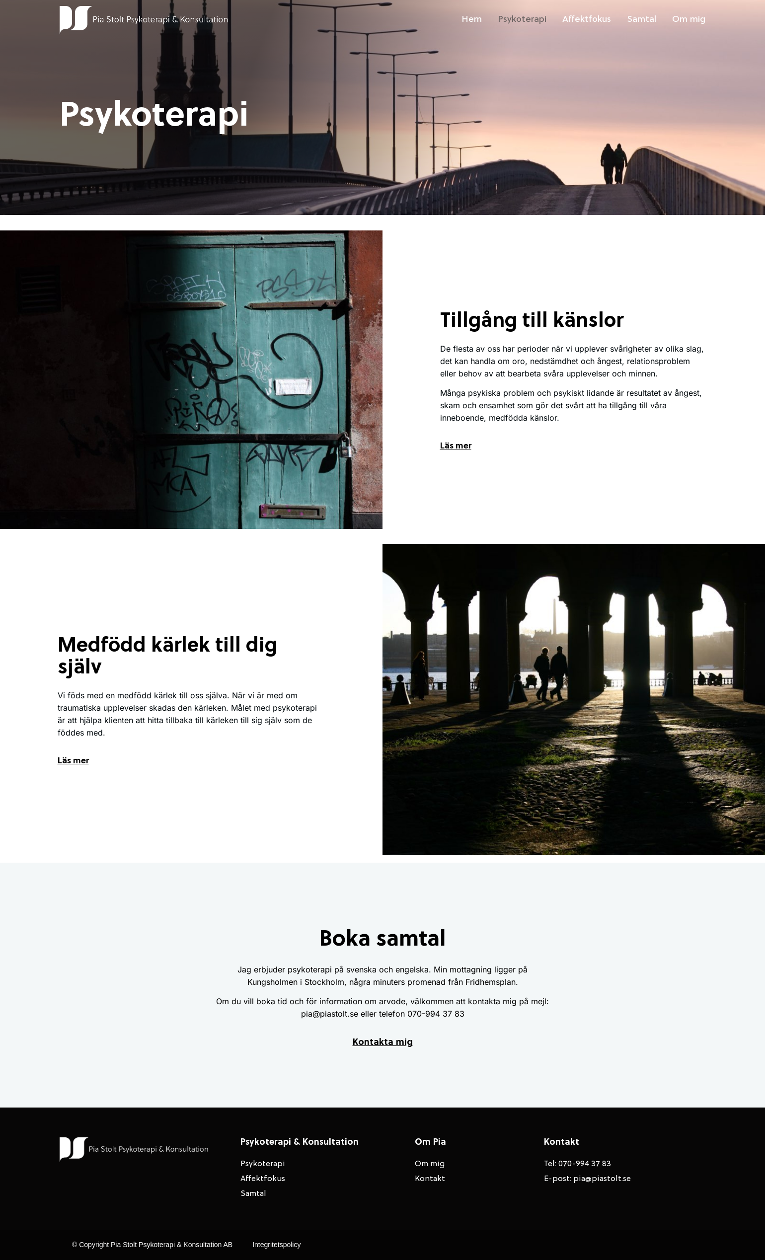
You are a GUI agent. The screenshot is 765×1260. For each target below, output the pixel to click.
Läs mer (455, 446)
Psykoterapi (522, 19)
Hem (471, 19)
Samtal (641, 19)
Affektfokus (586, 19)
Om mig (688, 19)
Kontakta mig (383, 1043)
